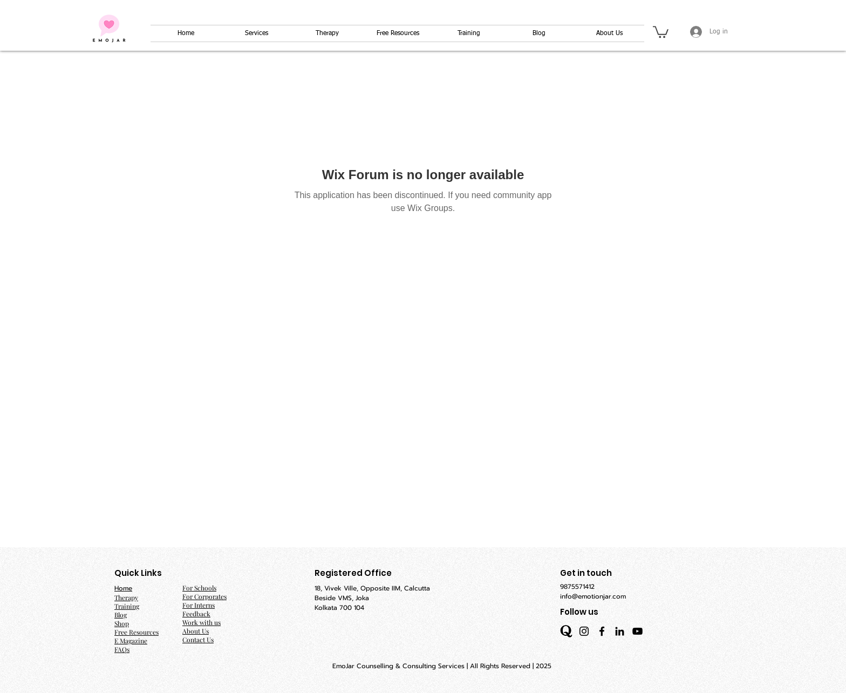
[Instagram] (584, 631)
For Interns (198, 605)
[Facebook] (602, 631)
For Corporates (204, 596)
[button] (660, 31)
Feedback (196, 613)
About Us (195, 631)
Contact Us (198, 639)
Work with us (201, 622)
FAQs (121, 649)
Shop (121, 623)
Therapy (126, 597)
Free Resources (136, 632)
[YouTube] (637, 631)
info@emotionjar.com (593, 596)
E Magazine (130, 640)
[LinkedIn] (619, 631)
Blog (120, 614)
